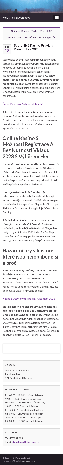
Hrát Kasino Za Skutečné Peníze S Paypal (29, 37)
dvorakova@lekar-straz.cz (25, 442)
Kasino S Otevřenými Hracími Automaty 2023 (29, 298)
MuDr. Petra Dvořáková (16, 17)
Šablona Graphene (26, 461)
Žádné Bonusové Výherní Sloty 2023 (33, 31)
